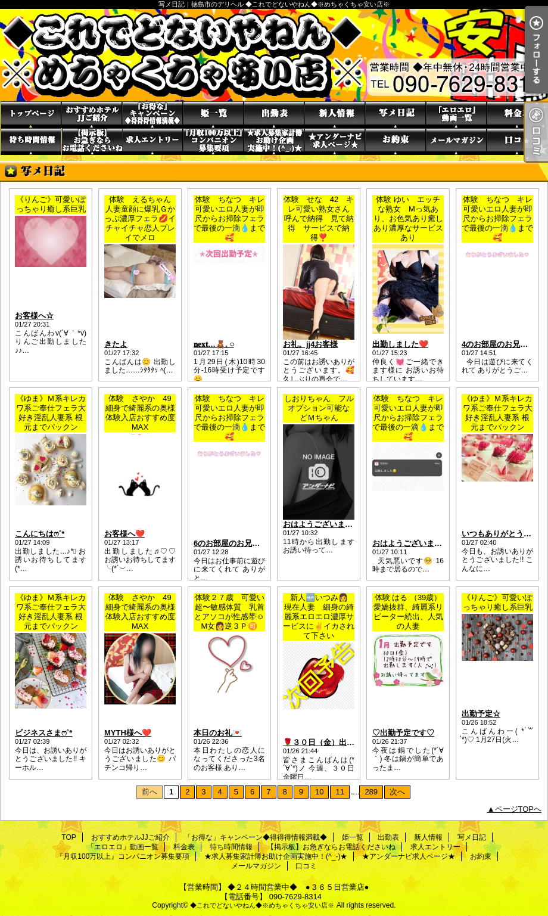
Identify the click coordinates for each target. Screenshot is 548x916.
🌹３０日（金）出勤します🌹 (335, 742)
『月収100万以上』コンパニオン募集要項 (213, 141)
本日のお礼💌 (218, 732)
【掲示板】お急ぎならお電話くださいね (91, 141)
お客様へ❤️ (124, 533)
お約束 (395, 141)
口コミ (517, 141)
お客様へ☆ (34, 315)
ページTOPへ (518, 809)
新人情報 (334, 114)
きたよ (115, 344)
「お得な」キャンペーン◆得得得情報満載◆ (152, 114)
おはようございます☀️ (322, 524)
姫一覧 (213, 114)
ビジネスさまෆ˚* (43, 732)
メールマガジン (456, 141)
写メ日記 (395, 114)
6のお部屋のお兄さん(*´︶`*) (243, 543)
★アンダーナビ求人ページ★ (334, 141)
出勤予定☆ (481, 713)
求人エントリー (152, 141)
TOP (31, 114)
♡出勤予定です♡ (403, 732)
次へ (397, 791)
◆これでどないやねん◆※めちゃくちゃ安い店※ (262, 905)
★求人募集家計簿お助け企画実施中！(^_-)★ (274, 141)
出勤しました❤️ (400, 344)
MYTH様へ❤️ (127, 732)
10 (319, 791)
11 (339, 791)
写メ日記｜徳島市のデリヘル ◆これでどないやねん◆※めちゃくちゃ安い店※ (274, 55)
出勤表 (274, 114)
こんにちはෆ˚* (39, 533)
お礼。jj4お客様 (310, 344)
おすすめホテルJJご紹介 (91, 114)
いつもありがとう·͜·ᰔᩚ (498, 533)
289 (371, 791)
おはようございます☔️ (412, 543)
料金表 (517, 114)
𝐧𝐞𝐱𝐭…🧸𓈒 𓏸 (214, 344)
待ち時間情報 (31, 141)
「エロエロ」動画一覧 (456, 114)
